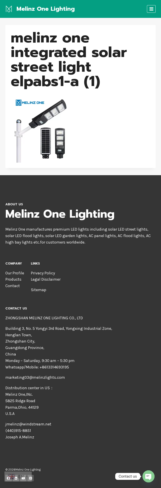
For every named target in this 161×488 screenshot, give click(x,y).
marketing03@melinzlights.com (35, 377)
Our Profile (14, 273)
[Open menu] (151, 9)
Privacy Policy (43, 273)
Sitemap (38, 289)
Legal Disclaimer (46, 279)
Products (13, 279)
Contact (12, 285)
